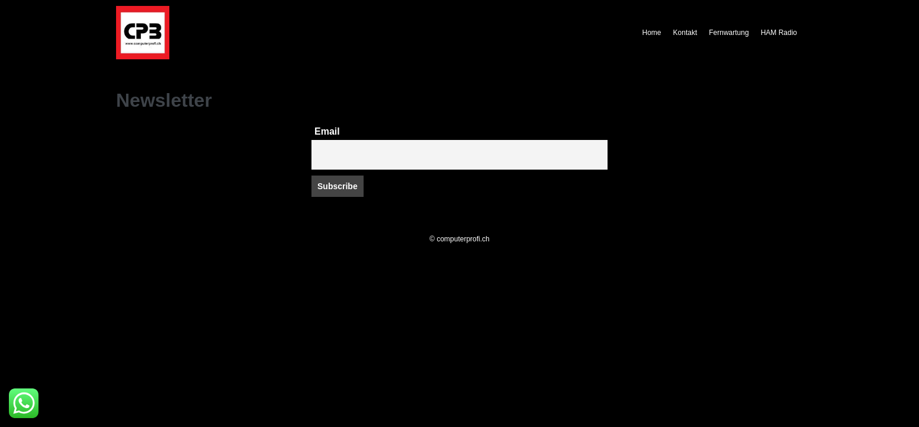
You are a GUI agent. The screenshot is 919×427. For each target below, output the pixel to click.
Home (651, 32)
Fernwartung (728, 32)
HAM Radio (779, 32)
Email (327, 131)
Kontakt (685, 32)
